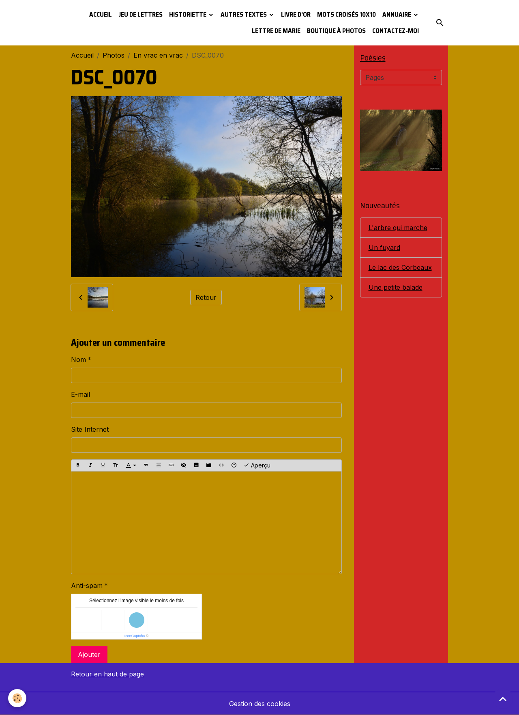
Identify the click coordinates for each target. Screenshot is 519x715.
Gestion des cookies (259, 704)
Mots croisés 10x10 (346, 14)
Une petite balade (395, 287)
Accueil (100, 14)
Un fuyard (384, 247)
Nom (78, 359)
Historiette (188, 14)
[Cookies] (17, 698)
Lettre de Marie (276, 31)
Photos (113, 55)
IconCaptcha (134, 636)
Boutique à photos (336, 31)
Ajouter (89, 654)
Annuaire (397, 14)
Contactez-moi (395, 31)
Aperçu (257, 465)
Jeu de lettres (140, 14)
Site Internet (90, 429)
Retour (206, 297)
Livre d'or (296, 14)
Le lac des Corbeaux (400, 267)
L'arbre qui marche (398, 228)
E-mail (80, 394)
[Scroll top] (503, 699)
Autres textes (244, 14)
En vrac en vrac (158, 55)
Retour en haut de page (107, 674)
